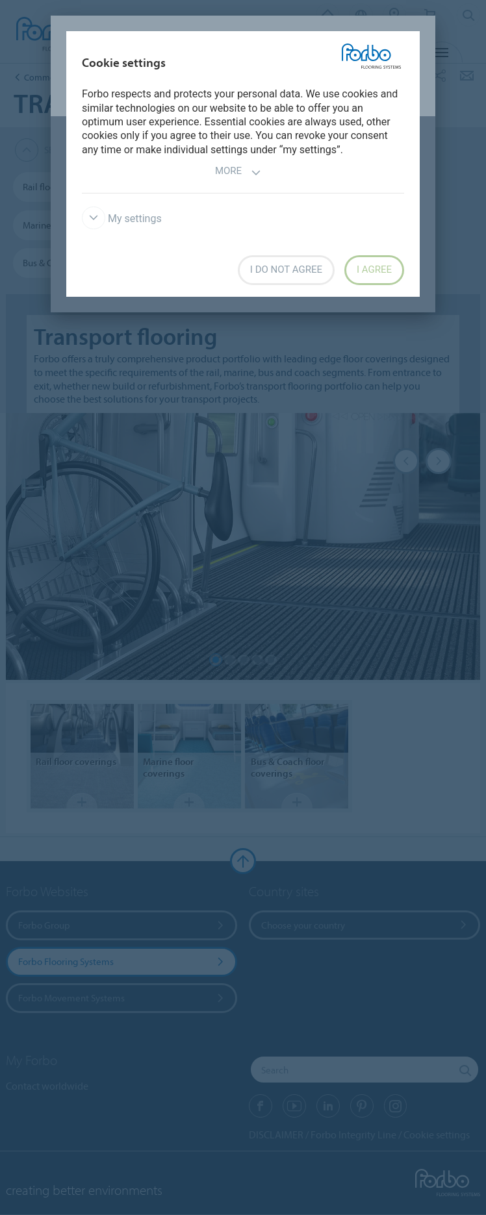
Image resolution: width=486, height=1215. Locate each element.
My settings (122, 218)
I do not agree (286, 269)
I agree (374, 269)
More (238, 172)
